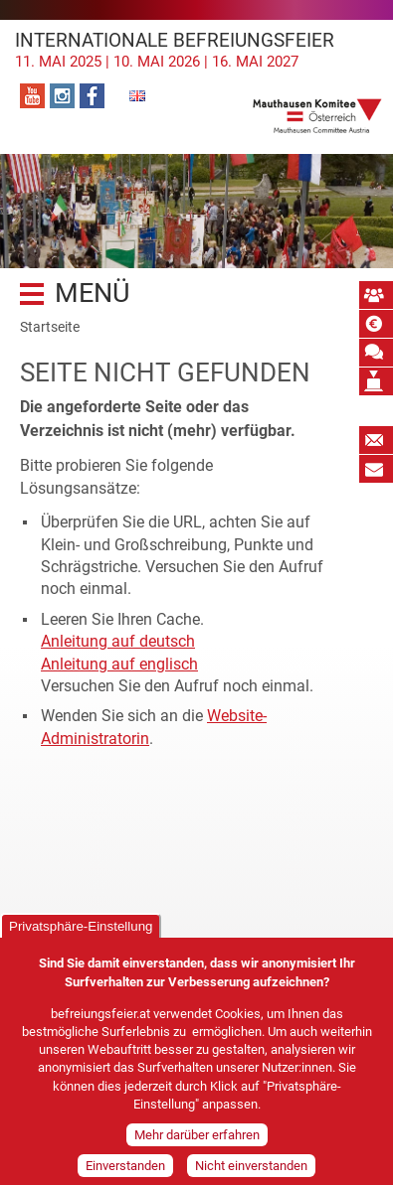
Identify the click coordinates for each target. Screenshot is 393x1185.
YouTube (32, 95)
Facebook (92, 95)
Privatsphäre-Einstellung (80, 938)
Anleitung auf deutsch (118, 641)
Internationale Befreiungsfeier (196, 50)
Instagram (62, 95)
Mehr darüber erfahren (197, 1146)
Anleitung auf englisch (119, 664)
